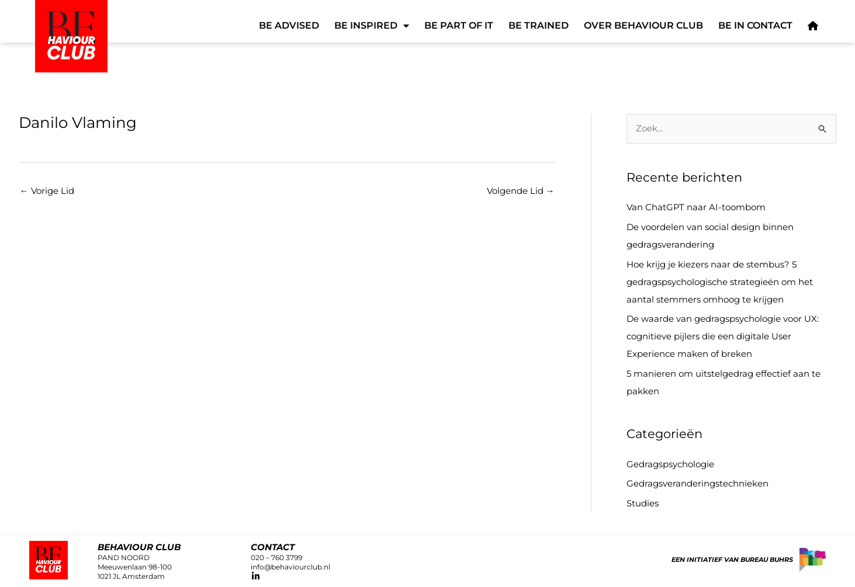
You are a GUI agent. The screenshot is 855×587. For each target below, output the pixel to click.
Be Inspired (371, 25)
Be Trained (538, 25)
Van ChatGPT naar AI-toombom (696, 207)
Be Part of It (458, 25)
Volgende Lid (521, 190)
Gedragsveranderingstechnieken (697, 483)
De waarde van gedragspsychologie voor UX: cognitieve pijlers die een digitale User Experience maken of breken (722, 336)
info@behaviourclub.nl (290, 566)
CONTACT (273, 547)
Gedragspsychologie (670, 464)
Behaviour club (139, 547)
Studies (642, 503)
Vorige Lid (47, 190)
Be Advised (289, 25)
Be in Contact (755, 25)
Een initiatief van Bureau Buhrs (732, 559)
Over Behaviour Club (643, 25)
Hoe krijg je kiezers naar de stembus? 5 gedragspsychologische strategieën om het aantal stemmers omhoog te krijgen (719, 282)
